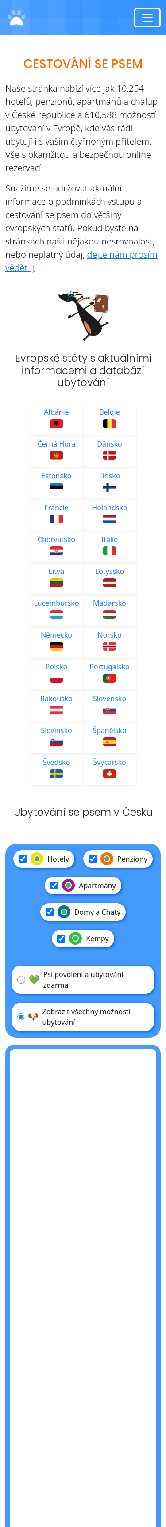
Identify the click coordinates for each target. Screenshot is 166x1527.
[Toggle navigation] (147, 17)
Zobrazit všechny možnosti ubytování (74, 1017)
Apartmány (83, 885)
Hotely (44, 859)
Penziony (118, 859)
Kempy (83, 938)
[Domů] (16, 17)
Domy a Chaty (83, 912)
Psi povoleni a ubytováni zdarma (70, 980)
